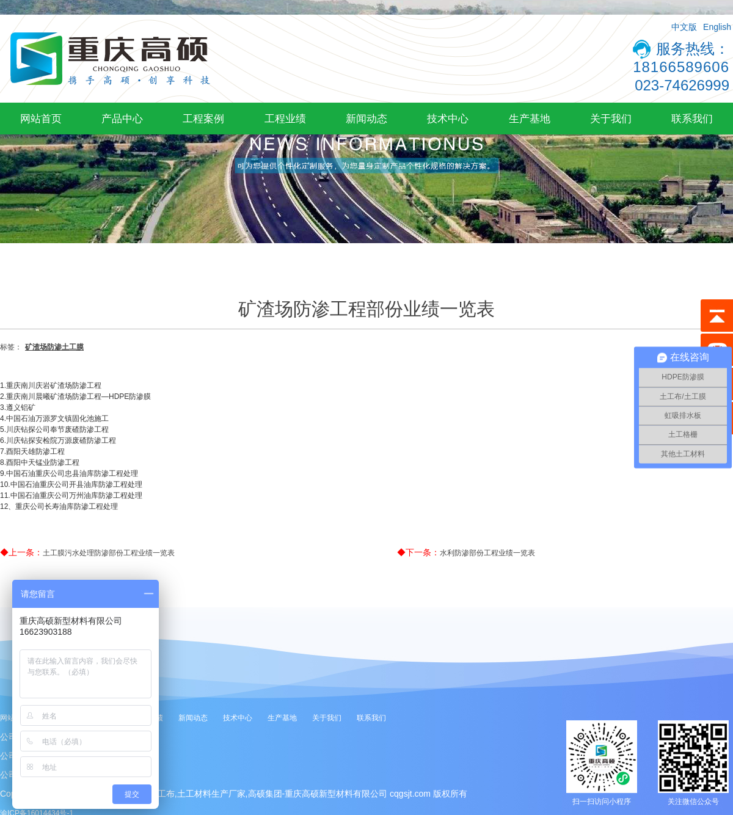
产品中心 (122, 118)
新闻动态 (366, 118)
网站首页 (41, 118)
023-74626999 (682, 85)
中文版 (684, 27)
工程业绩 (285, 118)
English (717, 27)
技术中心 (448, 118)
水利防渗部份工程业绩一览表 (487, 553)
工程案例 (203, 118)
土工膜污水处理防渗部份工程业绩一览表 (109, 553)
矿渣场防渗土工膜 (54, 347)
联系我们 (692, 118)
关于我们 (611, 118)
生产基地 (529, 118)
